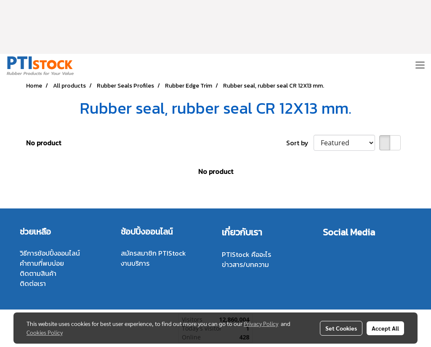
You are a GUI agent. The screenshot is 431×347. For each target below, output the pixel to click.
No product (43, 143)
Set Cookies (341, 328)
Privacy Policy (261, 323)
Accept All (385, 328)
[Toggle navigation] (420, 65)
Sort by (300, 143)
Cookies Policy (45, 332)
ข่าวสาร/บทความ (245, 264)
